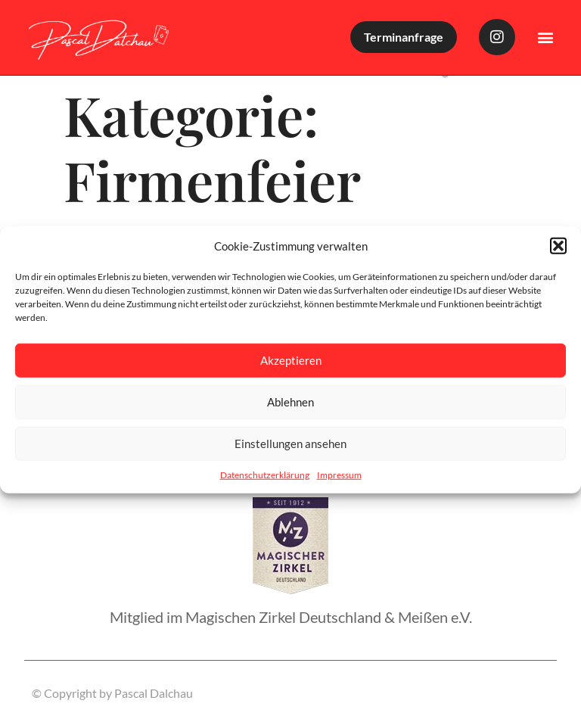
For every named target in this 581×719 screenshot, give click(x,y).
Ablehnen (290, 402)
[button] (558, 246)
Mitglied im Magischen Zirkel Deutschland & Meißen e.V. (291, 617)
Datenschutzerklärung (264, 474)
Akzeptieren (291, 360)
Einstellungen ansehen (290, 443)
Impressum (339, 474)
